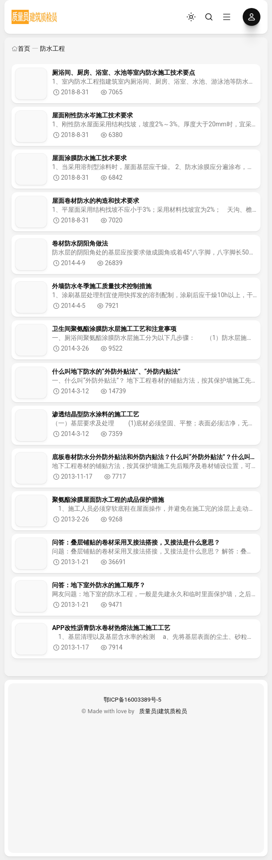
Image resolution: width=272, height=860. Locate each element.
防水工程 (52, 48)
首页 (21, 48)
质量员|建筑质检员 (163, 711)
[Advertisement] (136, 778)
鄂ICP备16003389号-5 (132, 699)
